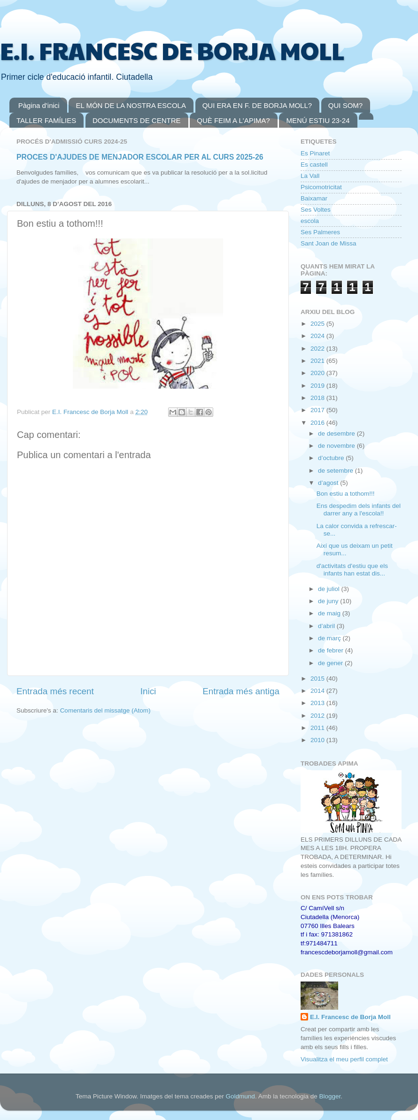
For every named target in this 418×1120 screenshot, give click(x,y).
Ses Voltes (316, 209)
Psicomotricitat (321, 187)
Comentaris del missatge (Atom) (105, 710)
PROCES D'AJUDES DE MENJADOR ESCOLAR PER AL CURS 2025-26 (139, 157)
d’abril (327, 625)
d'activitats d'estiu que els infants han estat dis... (352, 569)
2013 (318, 702)
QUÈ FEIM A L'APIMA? (233, 120)
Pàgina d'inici (39, 105)
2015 (318, 678)
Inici (148, 691)
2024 (318, 335)
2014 (318, 690)
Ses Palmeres (320, 232)
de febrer (331, 650)
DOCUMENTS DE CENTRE (137, 120)
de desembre (337, 433)
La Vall (310, 175)
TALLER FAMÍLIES (46, 120)
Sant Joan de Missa (328, 243)
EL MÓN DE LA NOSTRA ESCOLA (131, 105)
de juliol (329, 588)
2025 (318, 323)
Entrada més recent (55, 691)
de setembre (336, 470)
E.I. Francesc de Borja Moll (350, 1016)
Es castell (314, 164)
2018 (318, 397)
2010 (318, 740)
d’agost (329, 482)
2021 (318, 360)
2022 (318, 348)
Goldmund (240, 1096)
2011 (318, 727)
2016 (318, 422)
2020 (318, 372)
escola (310, 220)
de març (330, 638)
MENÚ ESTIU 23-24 (317, 120)
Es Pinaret (315, 153)
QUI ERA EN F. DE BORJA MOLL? (257, 105)
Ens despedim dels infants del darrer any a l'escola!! (359, 509)
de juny (329, 601)
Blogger (330, 1096)
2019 (318, 385)
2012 (318, 715)
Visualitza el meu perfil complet (344, 1059)
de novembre (337, 445)
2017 (318, 410)
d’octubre (332, 457)
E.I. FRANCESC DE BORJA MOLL (172, 50)
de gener (331, 663)
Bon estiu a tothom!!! (346, 493)
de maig (330, 613)
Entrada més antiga (240, 691)
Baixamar (314, 198)
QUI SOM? (345, 105)
